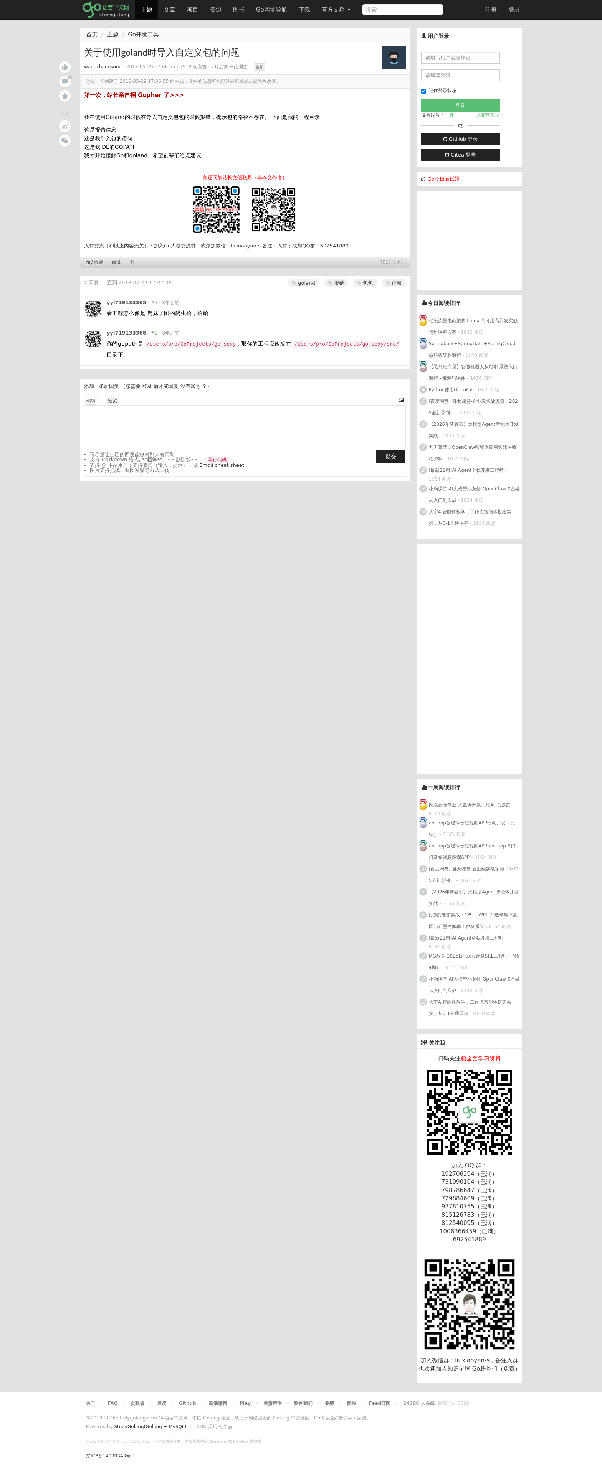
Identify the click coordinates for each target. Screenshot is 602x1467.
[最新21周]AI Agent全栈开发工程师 (466, 470)
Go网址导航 (272, 7)
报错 (336, 283)
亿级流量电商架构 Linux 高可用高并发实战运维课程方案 (473, 326)
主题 (146, 9)
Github (187, 1403)
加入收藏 (94, 262)
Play (245, 1403)
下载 (304, 9)
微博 (116, 262)
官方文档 (336, 9)
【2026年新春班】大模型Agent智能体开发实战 (474, 430)
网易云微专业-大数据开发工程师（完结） (471, 805)
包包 (365, 283)
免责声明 (272, 1403)
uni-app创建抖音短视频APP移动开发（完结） (472, 828)
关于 (90, 1403)
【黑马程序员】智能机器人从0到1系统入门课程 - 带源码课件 (473, 372)
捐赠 (329, 1403)
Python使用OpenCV (451, 389)
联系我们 (303, 1403)
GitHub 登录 (460, 139)
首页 (92, 34)
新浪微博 (218, 1403)
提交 (391, 456)
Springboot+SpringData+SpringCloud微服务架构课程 (472, 349)
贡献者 (137, 1403)
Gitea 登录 (460, 155)
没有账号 (190, 386)
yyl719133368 (126, 302)
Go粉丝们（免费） (496, 1368)
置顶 (259, 67)
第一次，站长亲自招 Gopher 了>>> (134, 95)
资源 (216, 9)
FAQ (113, 1403)
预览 (112, 401)
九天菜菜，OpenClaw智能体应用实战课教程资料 (473, 453)
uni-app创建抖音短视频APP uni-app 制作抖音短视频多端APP (473, 851)
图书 (239, 9)
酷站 (351, 1403)
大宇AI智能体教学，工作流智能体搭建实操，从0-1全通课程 (470, 517)
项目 (192, 9)
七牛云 (226, 1426)
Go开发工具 (143, 34)
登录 (514, 9)
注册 (491, 9)
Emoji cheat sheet (221, 465)
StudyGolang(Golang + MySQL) (150, 1426)
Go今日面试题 (444, 179)
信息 (394, 283)
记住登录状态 (438, 91)
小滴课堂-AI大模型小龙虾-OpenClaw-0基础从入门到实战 (474, 494)
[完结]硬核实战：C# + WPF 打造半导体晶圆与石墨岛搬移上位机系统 (473, 920)
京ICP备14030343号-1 (110, 1456)
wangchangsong (103, 66)
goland (303, 283)
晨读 (161, 1403)
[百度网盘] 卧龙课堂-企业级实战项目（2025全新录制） (473, 407)
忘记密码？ (488, 115)
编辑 (91, 401)
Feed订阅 (380, 1403)
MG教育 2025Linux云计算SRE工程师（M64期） (474, 961)
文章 (169, 9)
